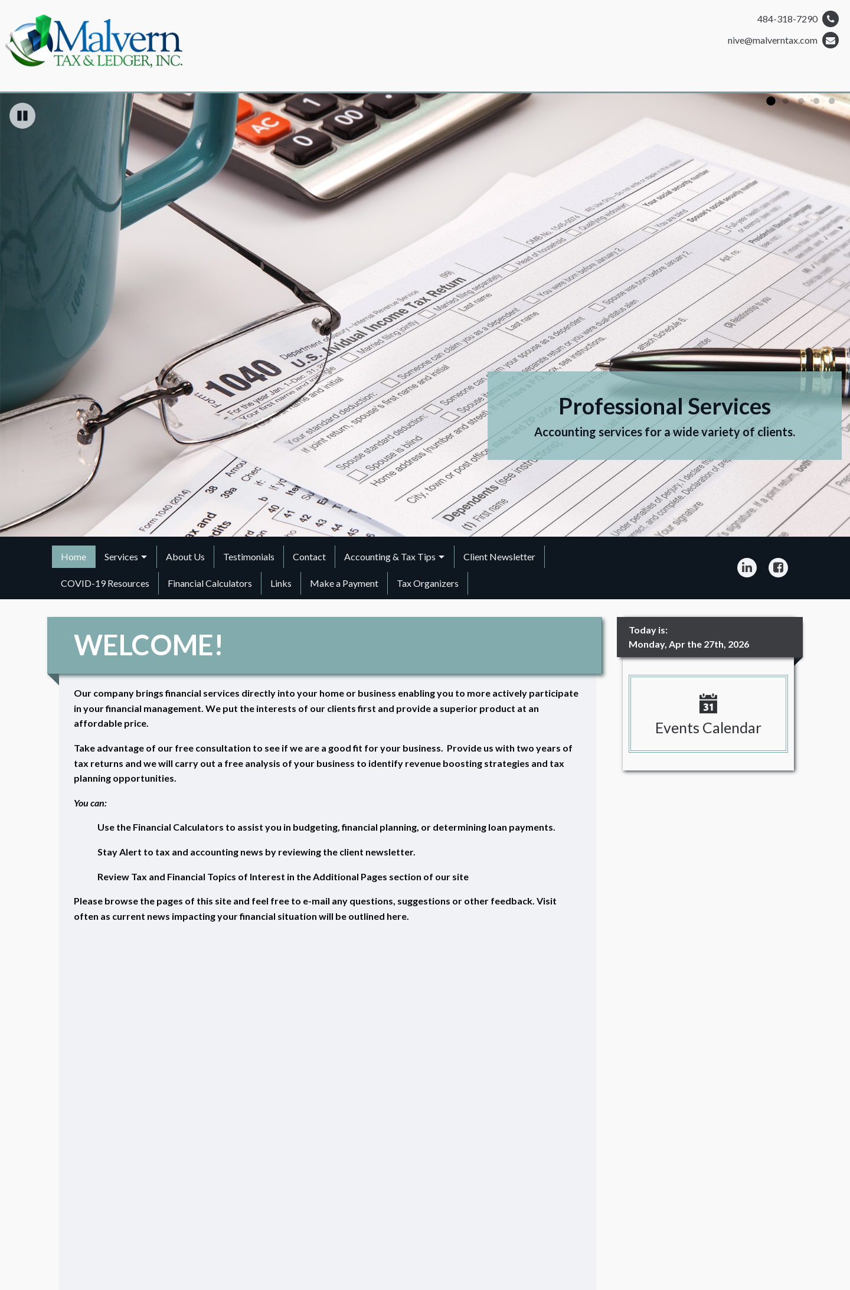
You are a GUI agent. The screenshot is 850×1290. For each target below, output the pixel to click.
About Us (185, 556)
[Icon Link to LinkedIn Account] (747, 567)
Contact (309, 556)
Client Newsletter (499, 556)
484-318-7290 (798, 19)
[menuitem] (74, 557)
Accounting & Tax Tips (390, 556)
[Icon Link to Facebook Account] (778, 567)
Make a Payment (344, 583)
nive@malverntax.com (783, 40)
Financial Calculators (210, 583)
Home (73, 556)
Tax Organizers (428, 583)
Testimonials (248, 556)
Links (281, 583)
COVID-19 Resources (105, 583)
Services (121, 556)
